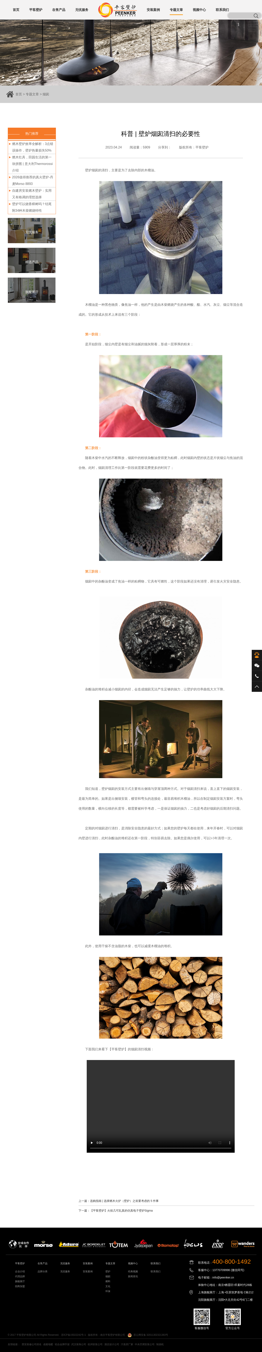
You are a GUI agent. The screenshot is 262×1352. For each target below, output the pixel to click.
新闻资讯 (133, 1276)
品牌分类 (42, 1271)
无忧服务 (65, 1271)
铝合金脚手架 (62, 1344)
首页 (18, 94)
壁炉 (107, 1271)
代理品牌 (20, 1276)
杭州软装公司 (95, 1344)
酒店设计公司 (111, 1344)
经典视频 (133, 1271)
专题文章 (32, 94)
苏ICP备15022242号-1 (73, 1334)
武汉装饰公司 (78, 1344)
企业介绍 (20, 1271)
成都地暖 (48, 1344)
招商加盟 (20, 1286)
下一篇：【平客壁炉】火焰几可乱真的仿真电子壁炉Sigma (115, 1210)
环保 (107, 1291)
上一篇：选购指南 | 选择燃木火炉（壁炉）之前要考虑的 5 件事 (118, 1201)
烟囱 (46, 94)
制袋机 (160, 1344)
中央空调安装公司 (145, 1344)
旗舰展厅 (20, 1281)
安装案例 (88, 1271)
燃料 (107, 1281)
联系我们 (155, 1271)
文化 (107, 1286)
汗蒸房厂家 (127, 1344)
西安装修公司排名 (32, 1344)
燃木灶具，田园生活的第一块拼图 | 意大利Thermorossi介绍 (32, 163)
